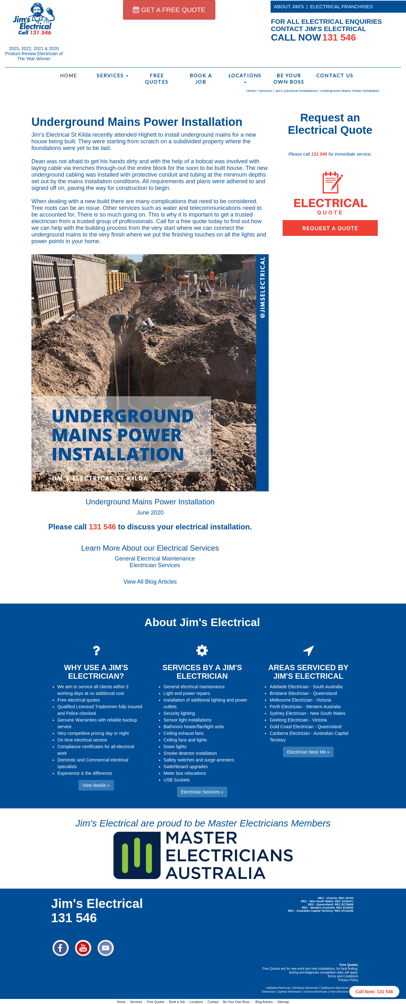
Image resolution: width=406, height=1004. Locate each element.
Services (112, 75)
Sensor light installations (188, 719)
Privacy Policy (348, 980)
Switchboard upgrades (186, 766)
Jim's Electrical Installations (296, 91)
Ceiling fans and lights (185, 739)
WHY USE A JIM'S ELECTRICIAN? (96, 671)
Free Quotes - (158, 1002)
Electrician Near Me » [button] (308, 752)
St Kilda (81, 135)
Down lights (175, 746)
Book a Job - (179, 1002)
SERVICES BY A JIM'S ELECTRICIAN (202, 671)
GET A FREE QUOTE (169, 9)
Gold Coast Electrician (292, 726)
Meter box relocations (185, 773)
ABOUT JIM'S (289, 6)
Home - (123, 1002)
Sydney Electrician (288, 713)
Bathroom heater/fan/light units (194, 726)
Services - (138, 1002)
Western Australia (323, 706)
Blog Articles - (266, 1002)
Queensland (325, 693)
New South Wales (327, 713)
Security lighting (179, 713)
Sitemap (283, 1002)
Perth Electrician (286, 706)
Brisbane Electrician (289, 693)
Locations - (198, 1002)
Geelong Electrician (289, 719)
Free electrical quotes (78, 700)
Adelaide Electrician (289, 686)
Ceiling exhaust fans (184, 733)
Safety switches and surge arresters (199, 759)
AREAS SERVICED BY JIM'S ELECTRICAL (308, 671)
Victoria (323, 700)
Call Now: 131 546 (374, 991)
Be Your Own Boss (288, 79)
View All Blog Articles (150, 582)
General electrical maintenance (194, 686)
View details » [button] (96, 785)
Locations (244, 78)
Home (68, 75)
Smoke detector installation (190, 753)
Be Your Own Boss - (238, 1002)
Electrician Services (155, 565)
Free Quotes (156, 79)
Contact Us (334, 75)
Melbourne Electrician (291, 700)
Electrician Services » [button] (202, 791)
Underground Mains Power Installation (350, 91)
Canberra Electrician (290, 733)
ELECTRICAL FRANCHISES (341, 6)
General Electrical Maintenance (155, 558)
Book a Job (201, 79)
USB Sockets (177, 779)
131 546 (319, 154)
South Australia (328, 686)
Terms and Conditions (342, 976)
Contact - (215, 1002)
